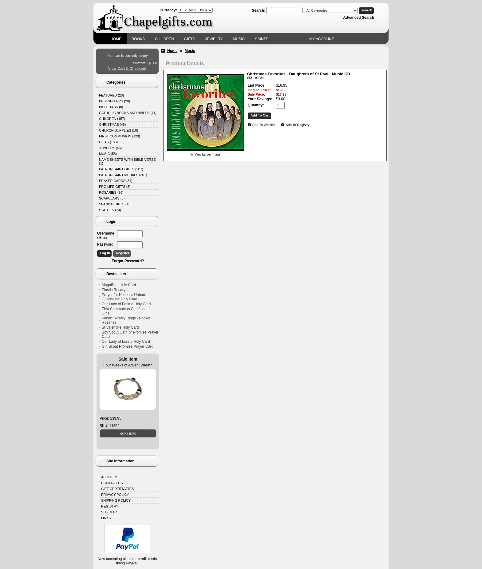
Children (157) (112, 119)
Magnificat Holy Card (119, 285)
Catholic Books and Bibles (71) (127, 113)
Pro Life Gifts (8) (114, 186)
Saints (261, 39)
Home (115, 39)
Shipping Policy (116, 500)
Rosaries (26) (111, 192)
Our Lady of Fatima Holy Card (126, 304)
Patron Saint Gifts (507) (121, 169)
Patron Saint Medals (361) (123, 175)
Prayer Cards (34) (115, 181)
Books (138, 39)
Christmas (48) (112, 124)
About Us (109, 477)
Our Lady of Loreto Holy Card (126, 341)
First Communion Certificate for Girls (127, 311)
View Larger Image (207, 154)
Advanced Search (358, 17)
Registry (109, 506)
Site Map (109, 512)
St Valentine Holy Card (120, 327)
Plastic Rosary (113, 290)
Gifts (189, 39)
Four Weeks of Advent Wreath (127, 365)
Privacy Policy (115, 494)
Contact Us (112, 483)
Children (164, 39)
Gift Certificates (117, 489)
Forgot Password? (128, 261)
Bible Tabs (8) (111, 107)
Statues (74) (110, 210)
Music (239, 39)
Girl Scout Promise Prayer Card (127, 346)
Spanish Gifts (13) (115, 204)
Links (106, 518)
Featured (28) (111, 95)
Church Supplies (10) (118, 130)
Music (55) (108, 154)
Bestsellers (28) (114, 101)
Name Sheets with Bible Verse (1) (127, 161)
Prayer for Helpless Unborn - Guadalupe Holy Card (125, 297)
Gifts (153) (108, 142)
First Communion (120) (119, 136)
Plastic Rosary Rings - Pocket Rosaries (126, 320)
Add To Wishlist (263, 125)
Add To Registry (297, 125)
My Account (321, 39)
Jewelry (214, 39)
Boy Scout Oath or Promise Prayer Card (130, 334)
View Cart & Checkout (127, 68)
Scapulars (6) (111, 198)
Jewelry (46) (110, 148)
